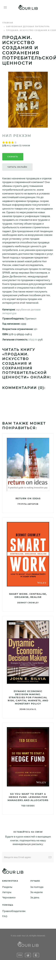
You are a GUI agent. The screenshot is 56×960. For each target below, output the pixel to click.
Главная (7, 23)
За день (34, 897)
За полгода (36, 886)
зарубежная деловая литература (28, 26)
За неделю (36, 892)
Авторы (6, 892)
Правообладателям (13, 911)
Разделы (7, 886)
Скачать (12, 157)
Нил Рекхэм (16, 136)
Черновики (9, 897)
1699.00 (32, 339)
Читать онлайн (17, 167)
